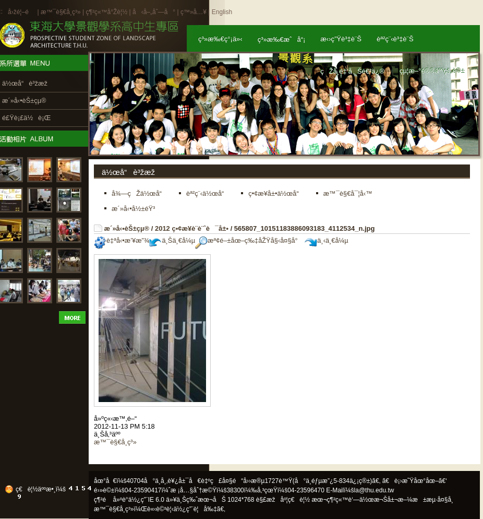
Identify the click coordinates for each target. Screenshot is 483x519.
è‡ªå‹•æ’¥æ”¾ (121, 240)
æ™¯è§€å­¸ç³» (61, 12)
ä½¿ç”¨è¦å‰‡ (195, 509)
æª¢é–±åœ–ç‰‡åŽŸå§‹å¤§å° (249, 240)
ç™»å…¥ (193, 12)
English (222, 12)
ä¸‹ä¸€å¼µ (326, 240)
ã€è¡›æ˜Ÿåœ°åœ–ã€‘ (414, 481)
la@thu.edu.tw (374, 490)
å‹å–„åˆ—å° (153, 12)
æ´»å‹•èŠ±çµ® (127, 228)
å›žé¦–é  (21, 12)
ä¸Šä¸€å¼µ (172, 240)
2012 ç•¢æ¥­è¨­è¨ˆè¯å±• (191, 228)
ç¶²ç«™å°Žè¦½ (106, 12)
